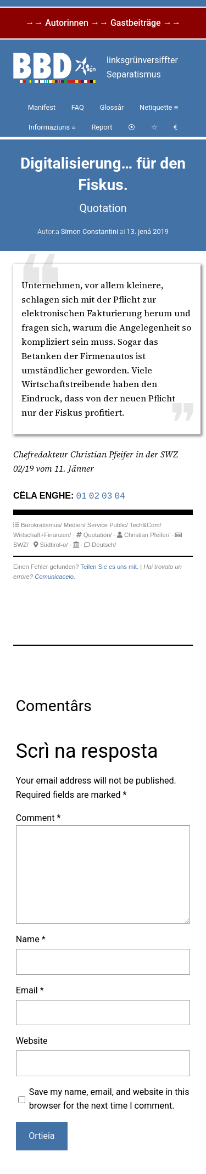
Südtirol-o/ (54, 543)
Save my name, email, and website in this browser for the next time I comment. (109, 1098)
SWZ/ (21, 543)
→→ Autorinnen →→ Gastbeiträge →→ (102, 23)
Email (30, 989)
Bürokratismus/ (41, 524)
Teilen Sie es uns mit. (109, 565)
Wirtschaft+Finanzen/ (42, 533)
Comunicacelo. (55, 575)
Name (31, 938)
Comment (38, 817)
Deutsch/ (104, 543)
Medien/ (75, 524)
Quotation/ (97, 533)
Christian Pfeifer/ (147, 533)
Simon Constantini (89, 231)
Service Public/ (107, 524)
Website (32, 1040)
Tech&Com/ (146, 524)
